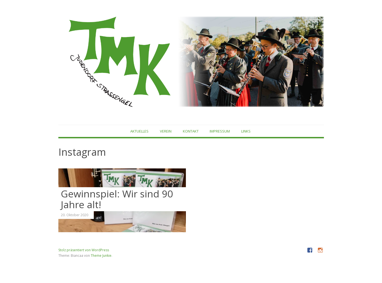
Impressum (220, 131)
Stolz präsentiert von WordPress (83, 250)
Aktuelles (139, 131)
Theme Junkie (101, 255)
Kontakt (191, 131)
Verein (165, 131)
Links (246, 131)
